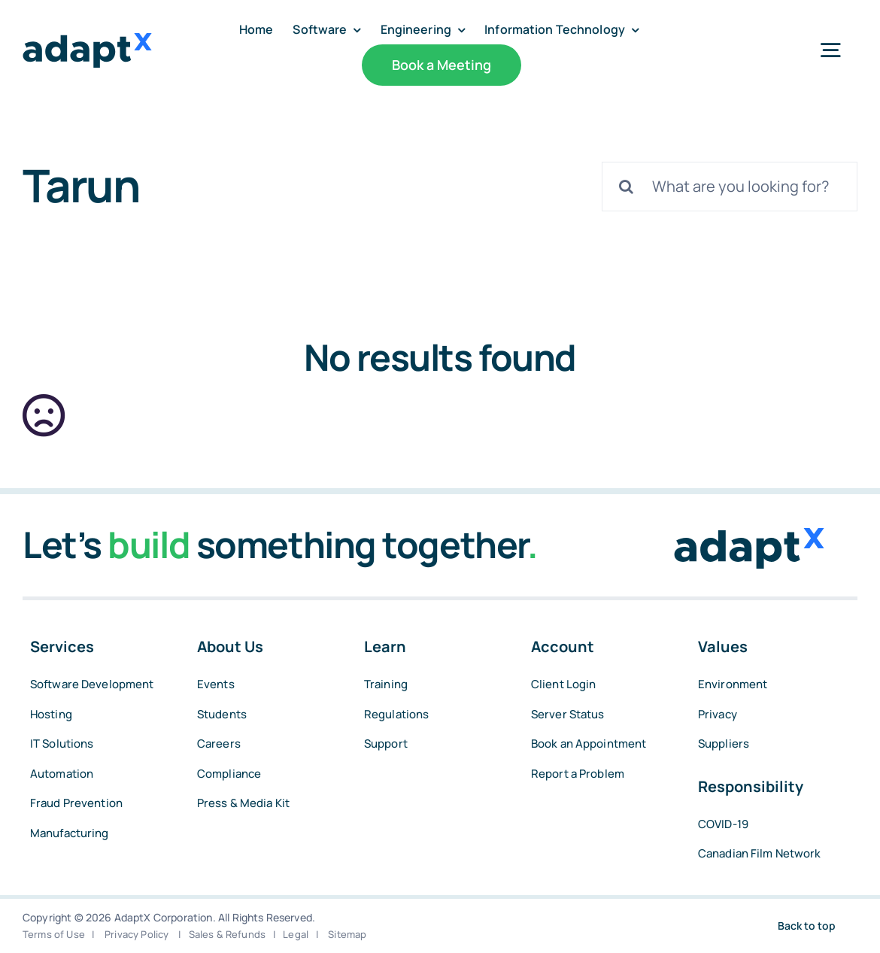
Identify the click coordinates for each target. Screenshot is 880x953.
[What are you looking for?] (729, 186)
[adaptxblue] (87, 40)
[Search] (626, 186)
